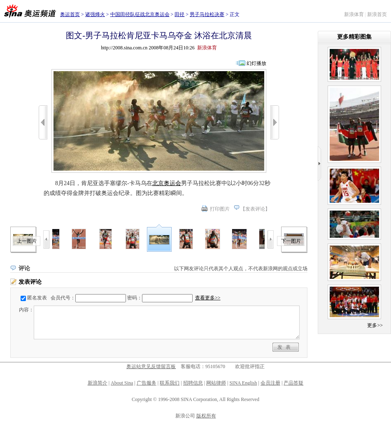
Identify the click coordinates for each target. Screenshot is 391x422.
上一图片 (27, 241)
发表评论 (255, 209)
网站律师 (216, 383)
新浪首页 (377, 14)
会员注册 (270, 383)
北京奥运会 (166, 183)
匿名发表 (37, 298)
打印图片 (220, 209)
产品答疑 (293, 383)
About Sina (122, 383)
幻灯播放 (256, 63)
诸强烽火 (95, 14)
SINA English (243, 383)
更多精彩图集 (354, 37)
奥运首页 (70, 14)
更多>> (375, 325)
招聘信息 (193, 383)
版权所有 (206, 416)
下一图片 (291, 241)
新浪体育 (354, 14)
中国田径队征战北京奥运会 (140, 14)
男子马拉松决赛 (207, 14)
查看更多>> (208, 298)
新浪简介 (97, 383)
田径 (179, 14)
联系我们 (169, 383)
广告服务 (146, 383)
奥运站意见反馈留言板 (151, 366)
